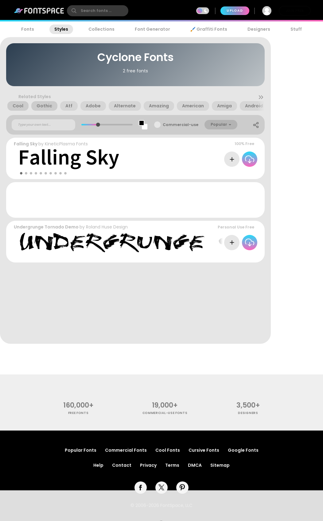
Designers (258, 29)
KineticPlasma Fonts (66, 144)
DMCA (195, 465)
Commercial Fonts (126, 450)
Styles (61, 29)
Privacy (148, 465)
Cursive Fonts (204, 450)
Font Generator (152, 29)
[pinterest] (182, 487)
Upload (235, 10)
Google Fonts (243, 450)
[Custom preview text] (43, 124)
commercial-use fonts (165, 413)
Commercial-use (180, 124)
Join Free (295, 10)
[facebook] (140, 487)
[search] (97, 10)
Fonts (27, 29)
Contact (121, 465)
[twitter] (161, 487)
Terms (172, 465)
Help (98, 465)
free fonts (78, 413)
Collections (101, 29)
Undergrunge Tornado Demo (46, 227)
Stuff (296, 29)
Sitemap (220, 465)
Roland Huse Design (107, 227)
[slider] (98, 125)
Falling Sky (25, 144)
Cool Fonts (167, 450)
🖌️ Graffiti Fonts (208, 29)
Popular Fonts (80, 450)
